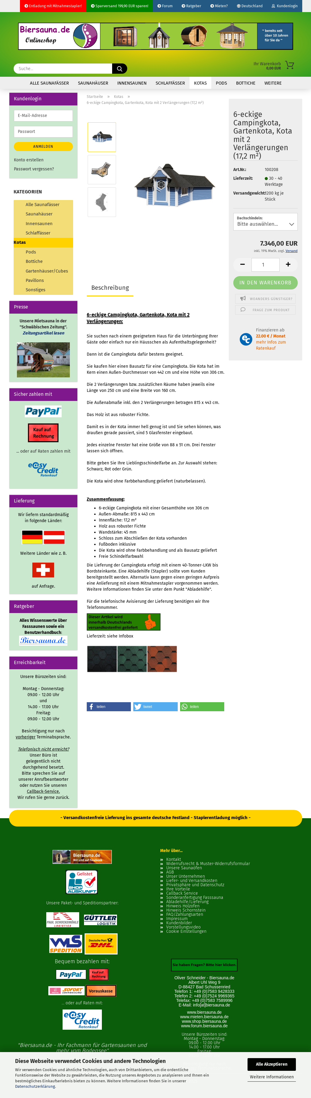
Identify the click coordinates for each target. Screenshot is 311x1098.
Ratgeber (191, 6)
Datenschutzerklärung (35, 1086)
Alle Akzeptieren (271, 1064)
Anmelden (43, 146)
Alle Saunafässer (49, 83)
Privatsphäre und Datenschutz (195, 885)
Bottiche (245, 83)
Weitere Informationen (272, 1077)
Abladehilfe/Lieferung (187, 902)
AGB (170, 872)
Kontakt (173, 859)
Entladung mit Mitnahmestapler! (53, 6)
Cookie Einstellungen (186, 931)
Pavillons (35, 280)
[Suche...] (119, 68)
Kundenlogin (285, 6)
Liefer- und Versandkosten (191, 881)
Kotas (200, 83)
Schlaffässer (170, 83)
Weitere (273, 83)
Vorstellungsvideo (183, 927)
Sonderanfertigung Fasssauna (194, 898)
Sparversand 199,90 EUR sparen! (119, 6)
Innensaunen (132, 83)
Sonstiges (35, 289)
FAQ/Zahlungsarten (184, 914)
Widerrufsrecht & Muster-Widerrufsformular (208, 864)
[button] (242, 265)
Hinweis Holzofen (182, 906)
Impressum (177, 919)
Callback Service (182, 893)
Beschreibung (110, 287)
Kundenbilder (179, 923)
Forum (165, 6)
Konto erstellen (29, 160)
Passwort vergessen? (34, 169)
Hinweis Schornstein (186, 910)
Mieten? (219, 6)
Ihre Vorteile (178, 889)
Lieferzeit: (243, 178)
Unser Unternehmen (185, 876)
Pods (221, 83)
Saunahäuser (93, 83)
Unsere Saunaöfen (184, 868)
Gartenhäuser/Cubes (47, 271)
